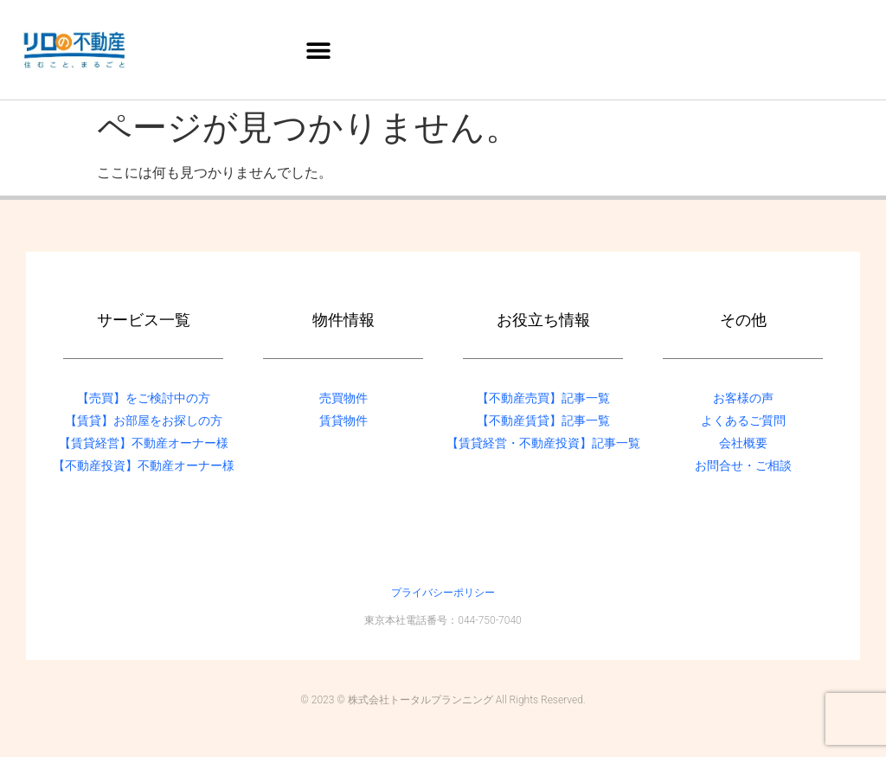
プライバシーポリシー (443, 593)
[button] (318, 49)
